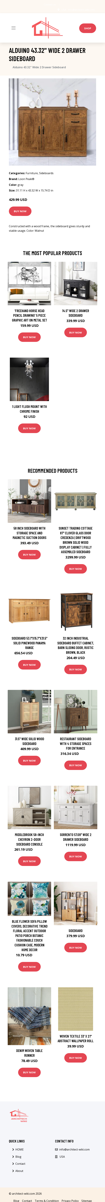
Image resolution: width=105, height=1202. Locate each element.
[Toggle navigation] (13, 28)
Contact (20, 1164)
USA (64, 9)
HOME (19, 1149)
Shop (87, 28)
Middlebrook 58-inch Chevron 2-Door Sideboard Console (29, 839)
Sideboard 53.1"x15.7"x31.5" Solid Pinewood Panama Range (29, 643)
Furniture (32, 173)
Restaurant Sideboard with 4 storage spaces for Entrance (75, 743)
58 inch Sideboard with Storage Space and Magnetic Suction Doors (29, 533)
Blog (18, 1157)
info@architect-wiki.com (81, 9)
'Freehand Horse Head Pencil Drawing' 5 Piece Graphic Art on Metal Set (29, 315)
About (19, 1171)
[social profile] (59, 4)
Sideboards (46, 173)
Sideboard (76, 930)
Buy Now (20, 211)
